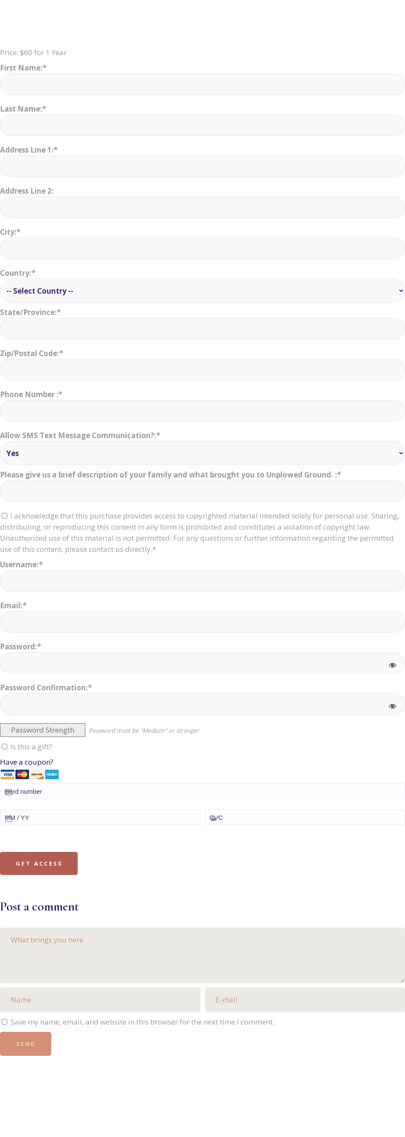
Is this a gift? (27, 746)
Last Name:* (23, 109)
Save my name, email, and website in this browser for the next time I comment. (142, 1022)
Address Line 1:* (29, 150)
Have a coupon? (26, 762)
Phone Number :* (31, 394)
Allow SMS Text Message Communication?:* (80, 435)
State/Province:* (30, 312)
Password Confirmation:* (46, 687)
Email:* (13, 605)
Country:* (17, 273)
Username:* (21, 564)
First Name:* (23, 68)
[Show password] (393, 665)
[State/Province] (202, 328)
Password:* (20, 646)
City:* (10, 232)
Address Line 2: (27, 191)
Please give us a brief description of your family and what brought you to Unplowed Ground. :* (170, 475)
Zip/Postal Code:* (31, 353)
